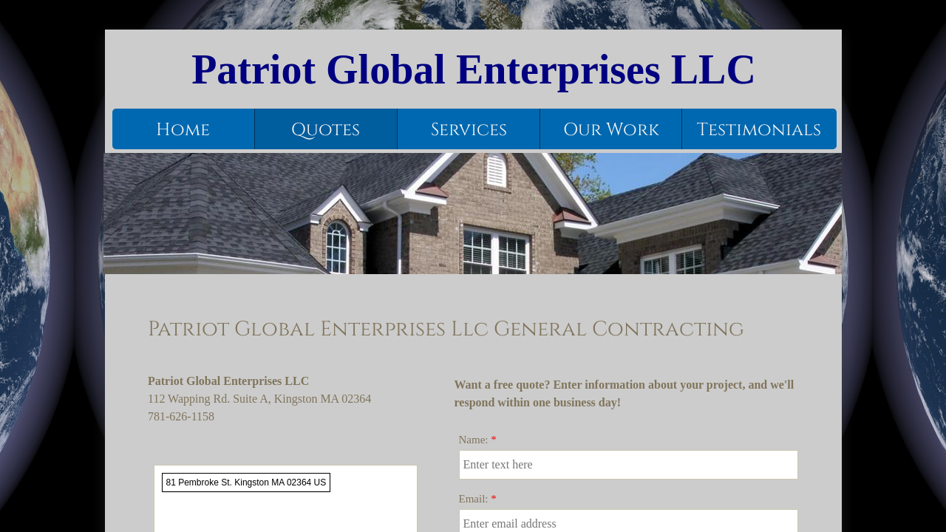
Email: (478, 499)
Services (469, 130)
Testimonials (759, 130)
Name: (478, 440)
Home (183, 130)
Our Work (611, 130)
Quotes (325, 130)
